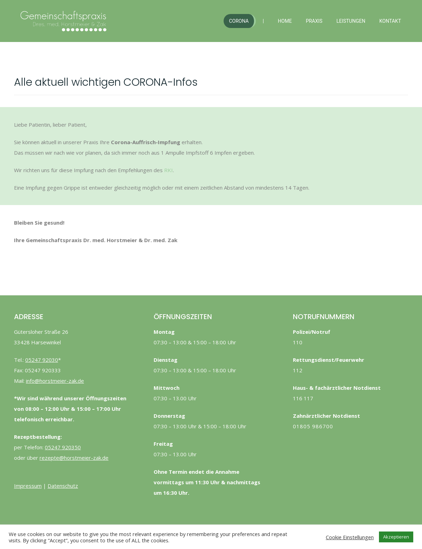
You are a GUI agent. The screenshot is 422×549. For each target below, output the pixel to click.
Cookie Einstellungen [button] (350, 537)
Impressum (28, 485)
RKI (168, 170)
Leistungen (350, 21)
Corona (238, 21)
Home (285, 21)
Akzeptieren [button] (396, 537)
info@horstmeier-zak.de (55, 380)
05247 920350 (63, 447)
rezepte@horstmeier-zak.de (74, 457)
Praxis (314, 21)
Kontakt (390, 21)
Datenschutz (63, 485)
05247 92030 (41, 359)
